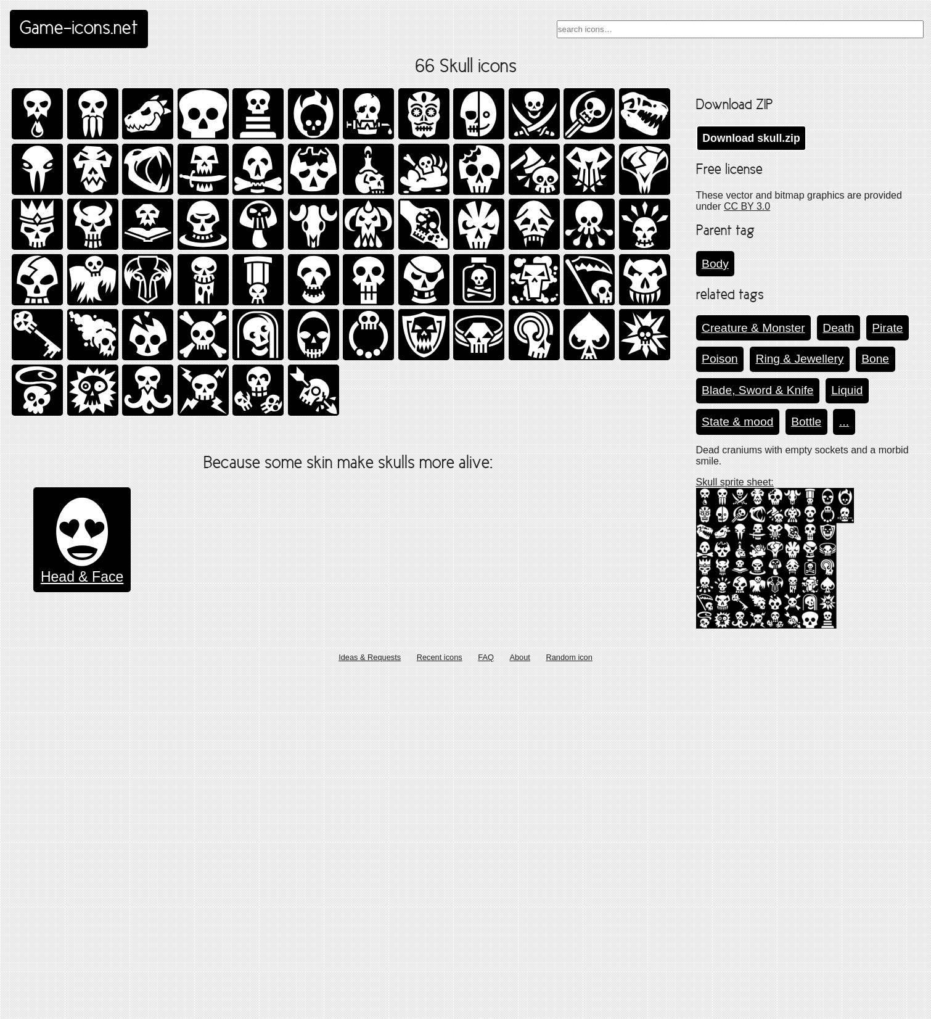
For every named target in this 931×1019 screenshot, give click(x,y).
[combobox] (740, 29)
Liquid (847, 390)
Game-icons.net (79, 29)
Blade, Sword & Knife (757, 390)
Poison (720, 358)
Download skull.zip (751, 138)
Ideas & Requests (369, 1002)
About (519, 1002)
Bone (875, 358)
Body (715, 263)
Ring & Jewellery (800, 358)
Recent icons (439, 1002)
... (844, 421)
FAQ (486, 1002)
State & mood (737, 421)
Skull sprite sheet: (735, 482)
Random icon (569, 1002)
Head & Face (82, 910)
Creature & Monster (753, 327)
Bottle (806, 421)
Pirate (887, 327)
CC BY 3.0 (747, 206)
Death (838, 327)
